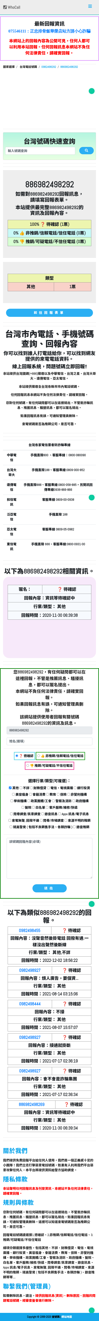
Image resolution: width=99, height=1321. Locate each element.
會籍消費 (37, 794)
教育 (51, 794)
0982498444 (30, 1004)
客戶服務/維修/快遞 (61, 807)
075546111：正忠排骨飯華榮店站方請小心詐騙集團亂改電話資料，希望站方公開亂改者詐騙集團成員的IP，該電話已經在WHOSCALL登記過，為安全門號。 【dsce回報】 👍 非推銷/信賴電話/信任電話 (49, 31)
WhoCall (11, 7)
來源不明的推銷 (78, 820)
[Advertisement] (49, 98)
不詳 (24, 788)
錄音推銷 (81, 827)
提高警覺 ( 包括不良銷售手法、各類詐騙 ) (41, 827)
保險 (62, 794)
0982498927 (30, 970)
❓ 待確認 (24, 756)
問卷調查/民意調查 (25, 814)
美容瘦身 (20, 794)
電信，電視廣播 (60, 788)
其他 (14, 788)
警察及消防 (62, 801)
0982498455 (29, 930)
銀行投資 (82, 788)
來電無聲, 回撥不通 (23, 820)
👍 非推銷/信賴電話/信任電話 (60, 756)
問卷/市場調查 (52, 820)
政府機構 (80, 801)
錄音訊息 (49, 814)
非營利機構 (77, 794)
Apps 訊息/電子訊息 (73, 814)
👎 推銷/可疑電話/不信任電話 (49, 766)
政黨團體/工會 (39, 801)
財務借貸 (38, 788)
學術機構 (18, 801)
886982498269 (31, 1104)
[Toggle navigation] (90, 7)
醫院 (26, 807)
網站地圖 (66, 1317)
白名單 (38, 807)
